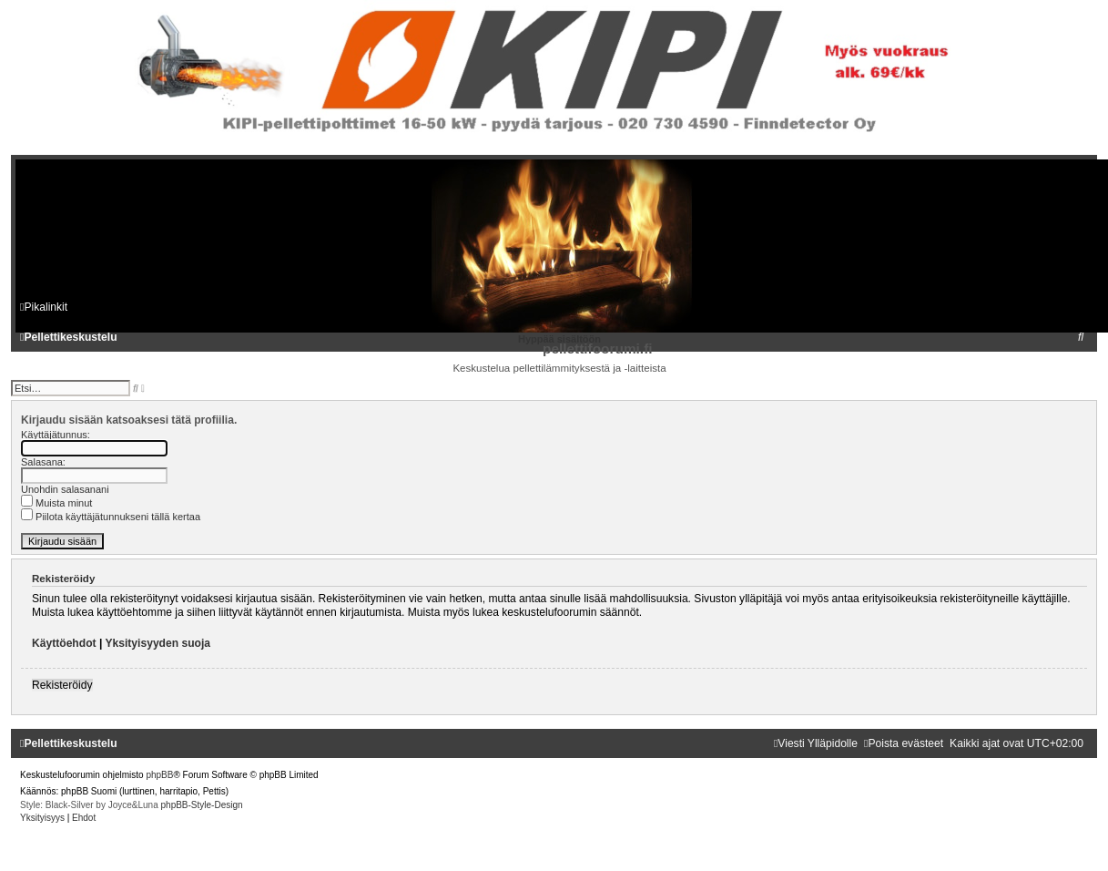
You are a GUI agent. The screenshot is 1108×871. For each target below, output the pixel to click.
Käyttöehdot (64, 643)
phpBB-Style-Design (202, 805)
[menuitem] (1080, 337)
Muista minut (56, 502)
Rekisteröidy (62, 685)
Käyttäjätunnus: (55, 434)
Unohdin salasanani (65, 489)
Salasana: (43, 461)
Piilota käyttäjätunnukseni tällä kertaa (110, 516)
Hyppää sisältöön (559, 338)
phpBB (159, 775)
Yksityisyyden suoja (157, 643)
